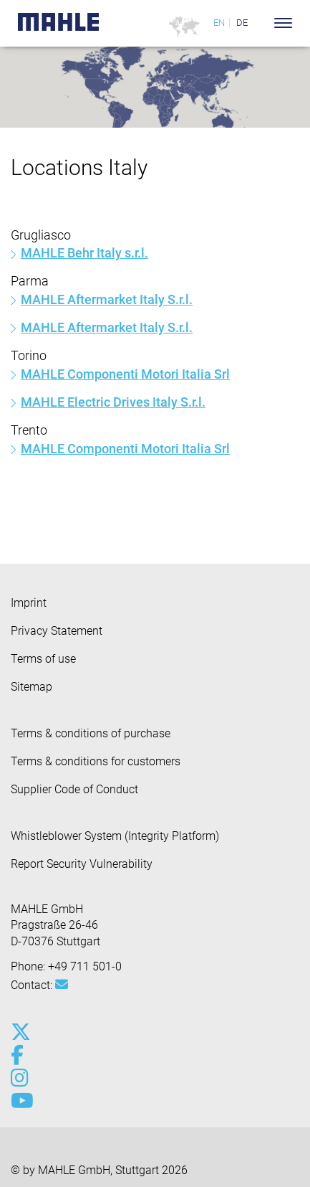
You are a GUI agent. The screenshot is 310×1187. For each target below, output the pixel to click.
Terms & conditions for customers (95, 761)
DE (242, 22)
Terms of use (43, 659)
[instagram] (20, 1078)
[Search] (261, 23)
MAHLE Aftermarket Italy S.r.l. (107, 299)
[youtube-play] (20, 1101)
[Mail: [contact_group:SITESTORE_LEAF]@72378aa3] (61, 984)
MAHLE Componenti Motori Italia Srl (125, 374)
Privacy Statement (56, 631)
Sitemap (31, 687)
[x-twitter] (20, 1032)
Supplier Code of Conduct (74, 789)
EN (219, 22)
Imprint (29, 603)
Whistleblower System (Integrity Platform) (115, 836)
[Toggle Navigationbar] (283, 23)
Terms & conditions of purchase (90, 733)
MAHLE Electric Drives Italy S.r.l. (113, 402)
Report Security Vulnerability (81, 864)
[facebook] (20, 1055)
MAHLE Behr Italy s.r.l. (84, 252)
